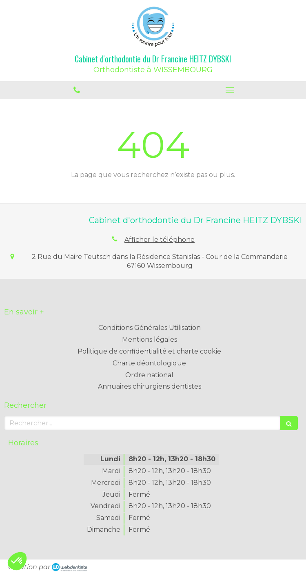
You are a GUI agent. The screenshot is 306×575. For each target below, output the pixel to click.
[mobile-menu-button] (229, 90)
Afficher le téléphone (159, 239)
